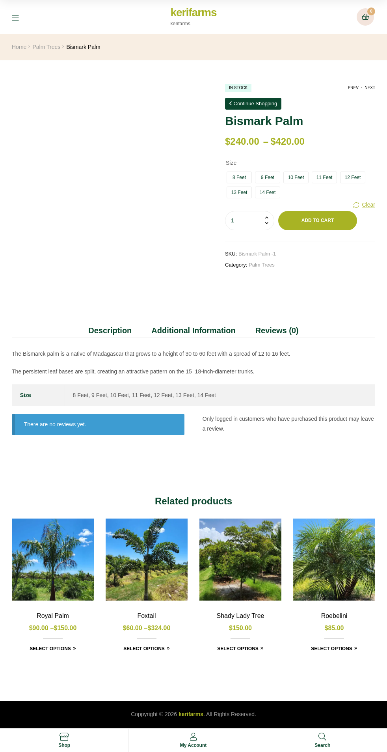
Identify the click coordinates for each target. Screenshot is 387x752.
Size (231, 163)
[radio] (239, 177)
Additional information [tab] (193, 330)
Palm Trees (46, 47)
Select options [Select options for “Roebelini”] (331, 648)
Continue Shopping (253, 103)
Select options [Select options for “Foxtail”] (144, 648)
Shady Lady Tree (240, 615)
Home (19, 47)
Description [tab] (110, 330)
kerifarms (193, 12)
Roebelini (334, 615)
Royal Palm (53, 615)
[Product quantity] (249, 220)
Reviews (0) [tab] (277, 330)
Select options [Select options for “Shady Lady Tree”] (238, 648)
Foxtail (146, 615)
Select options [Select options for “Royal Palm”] (50, 648)
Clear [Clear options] (368, 205)
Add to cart (317, 220)
